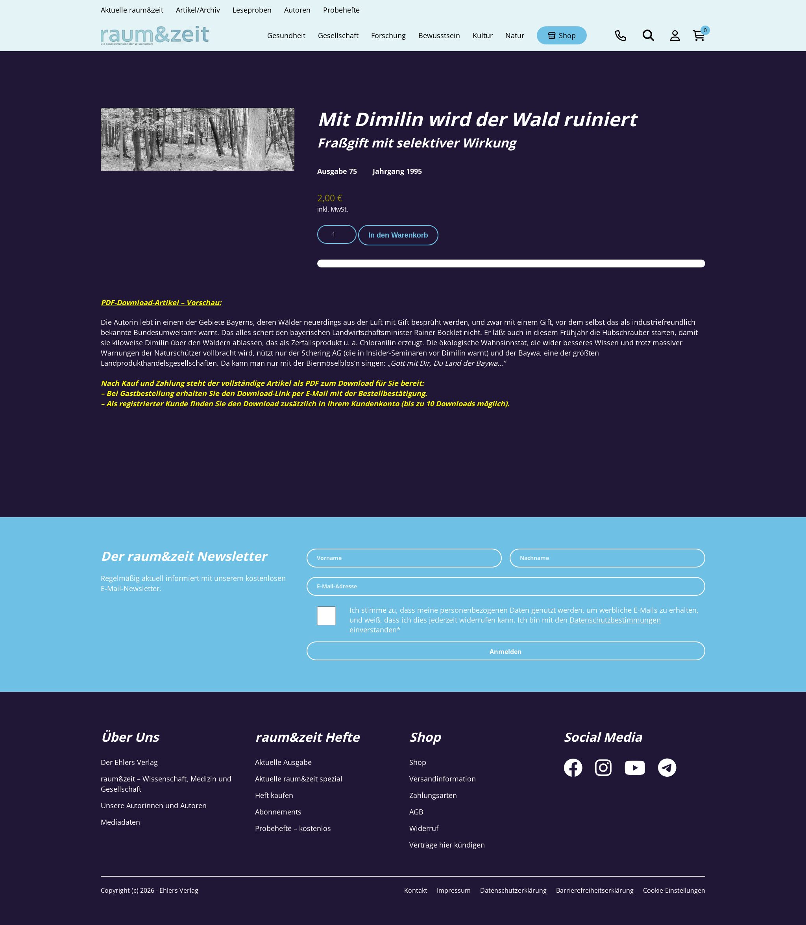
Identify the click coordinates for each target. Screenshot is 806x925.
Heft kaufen (274, 795)
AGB (416, 811)
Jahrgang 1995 (397, 171)
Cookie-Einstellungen (674, 890)
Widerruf (423, 828)
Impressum (454, 890)
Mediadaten (120, 822)
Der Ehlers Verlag (129, 762)
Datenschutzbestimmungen (615, 620)
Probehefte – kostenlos (293, 828)
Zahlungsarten (433, 795)
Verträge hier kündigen (447, 844)
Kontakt (415, 890)
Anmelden (506, 651)
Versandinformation (442, 778)
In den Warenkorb (398, 235)
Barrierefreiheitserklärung (595, 890)
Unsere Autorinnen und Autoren (154, 805)
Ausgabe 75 (337, 171)
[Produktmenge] (337, 234)
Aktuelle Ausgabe (283, 762)
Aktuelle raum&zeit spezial (298, 778)
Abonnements (278, 811)
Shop (417, 762)
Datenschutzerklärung (513, 890)
